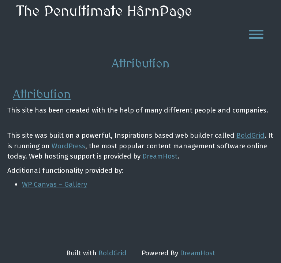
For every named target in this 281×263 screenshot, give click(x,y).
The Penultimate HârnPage (104, 12)
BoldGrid (250, 135)
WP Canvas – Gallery (54, 184)
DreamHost (159, 156)
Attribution (42, 95)
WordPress (68, 146)
